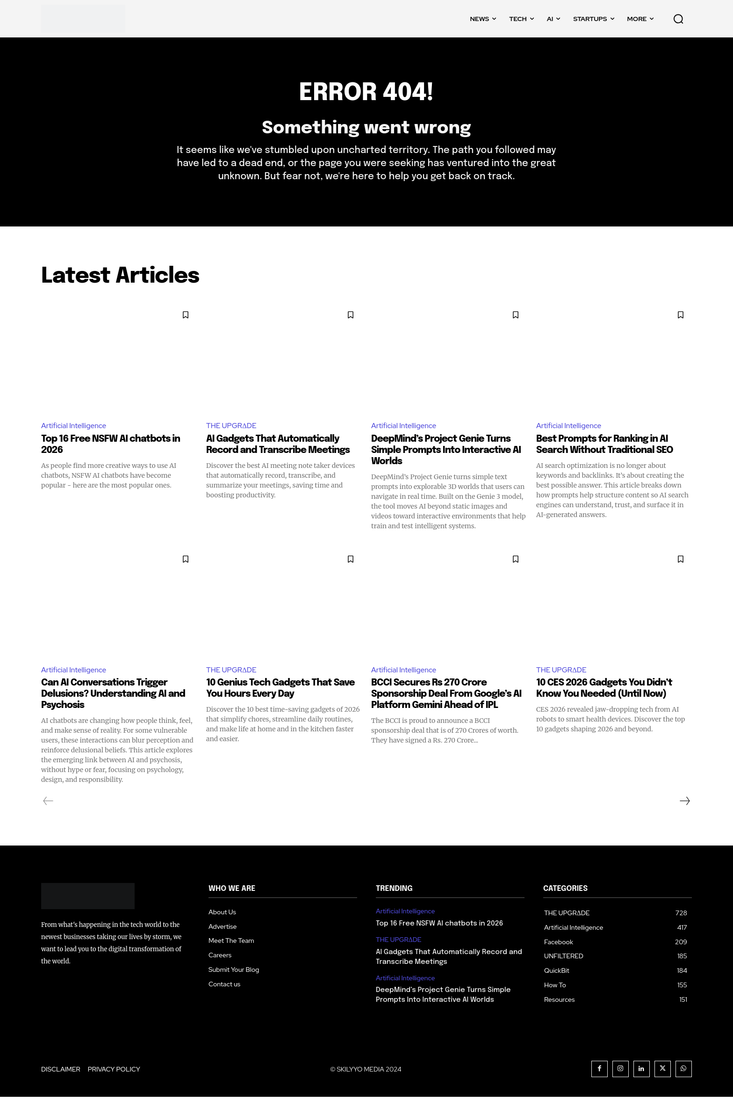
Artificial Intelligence (74, 429)
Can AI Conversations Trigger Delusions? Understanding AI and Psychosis (113, 698)
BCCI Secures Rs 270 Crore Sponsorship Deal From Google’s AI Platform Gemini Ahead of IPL (446, 698)
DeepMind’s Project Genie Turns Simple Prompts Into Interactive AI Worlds (446, 454)
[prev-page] (48, 805)
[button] (678, 18)
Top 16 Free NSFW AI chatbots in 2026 (439, 928)
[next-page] (684, 805)
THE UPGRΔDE (232, 429)
